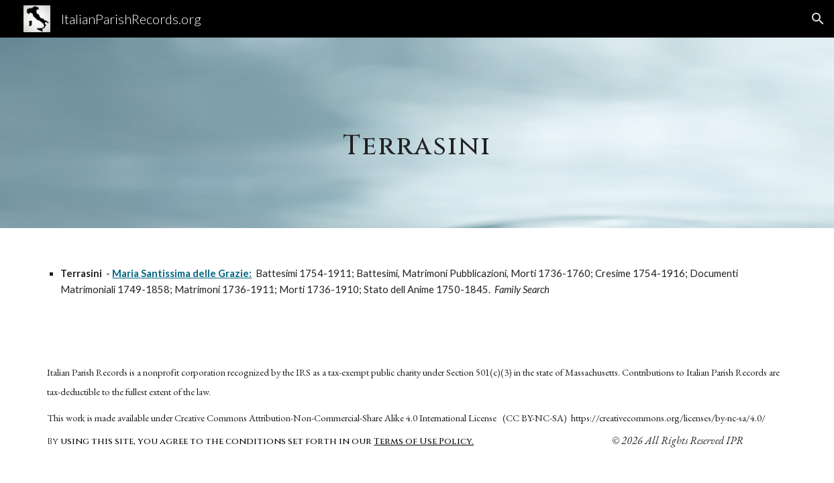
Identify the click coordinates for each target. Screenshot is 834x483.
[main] (417, 132)
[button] (818, 19)
